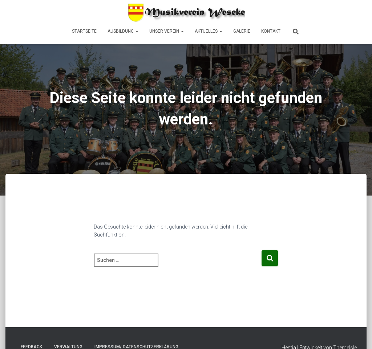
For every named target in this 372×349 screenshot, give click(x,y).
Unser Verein (166, 31)
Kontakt (270, 31)
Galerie (241, 31)
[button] (136, 31)
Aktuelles (208, 31)
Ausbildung (123, 31)
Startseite (84, 31)
